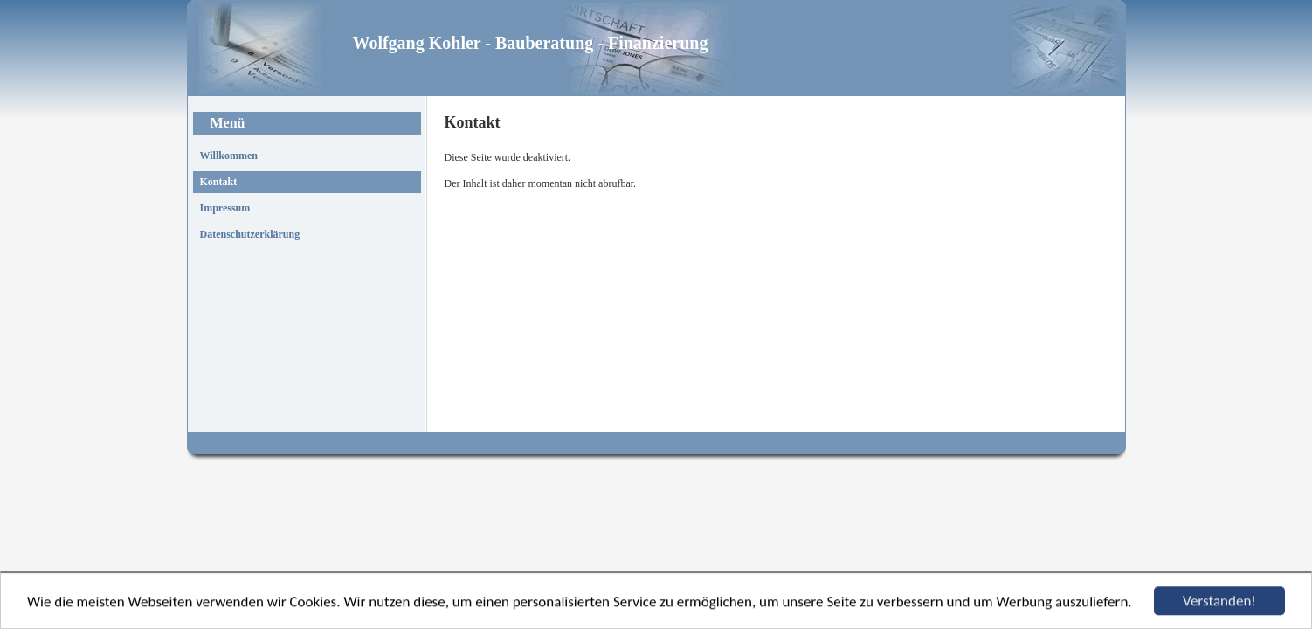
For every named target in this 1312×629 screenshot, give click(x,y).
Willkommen (229, 155)
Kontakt (219, 182)
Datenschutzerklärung (250, 234)
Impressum (225, 208)
